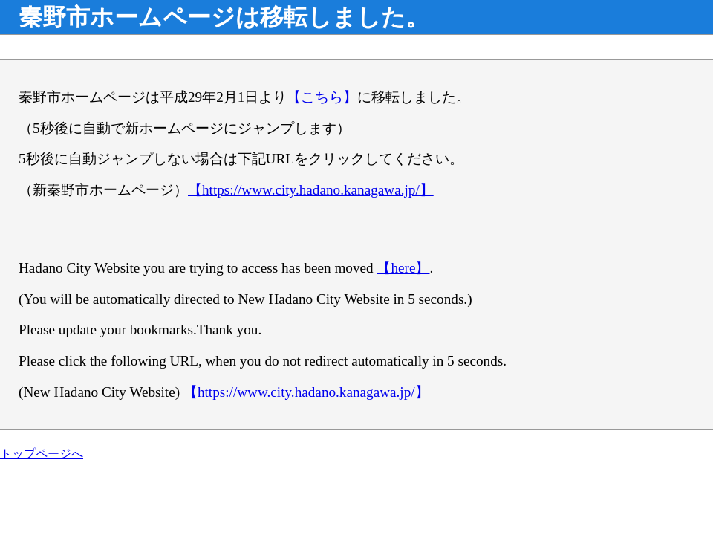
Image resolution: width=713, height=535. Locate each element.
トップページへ (41, 453)
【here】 (403, 268)
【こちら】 (322, 97)
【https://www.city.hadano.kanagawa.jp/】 (311, 190)
